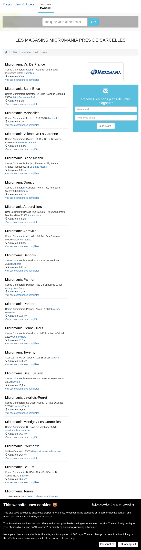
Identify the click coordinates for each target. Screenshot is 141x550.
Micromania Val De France (25, 64)
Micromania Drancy (19, 182)
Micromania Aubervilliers (23, 207)
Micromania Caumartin (22, 446)
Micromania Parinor (19, 279)
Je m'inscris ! (106, 126)
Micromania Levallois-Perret (26, 397)
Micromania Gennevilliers (24, 328)
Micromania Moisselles (22, 113)
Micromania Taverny (20, 352)
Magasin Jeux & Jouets (18, 4)
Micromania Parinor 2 (21, 304)
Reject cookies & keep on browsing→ (114, 504)
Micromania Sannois (20, 255)
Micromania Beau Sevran (24, 373)
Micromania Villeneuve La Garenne (31, 134)
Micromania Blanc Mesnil (24, 158)
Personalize (107, 544)
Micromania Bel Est (19, 467)
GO (93, 22)
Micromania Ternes (19, 491)
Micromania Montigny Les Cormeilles (33, 422)
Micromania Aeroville (20, 231)
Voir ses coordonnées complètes (22, 79)
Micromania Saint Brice (22, 89)
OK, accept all (127, 544)
